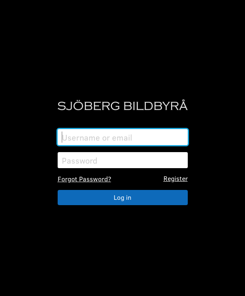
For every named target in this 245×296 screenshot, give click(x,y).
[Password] (123, 160)
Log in (122, 197)
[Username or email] (123, 137)
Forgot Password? (84, 178)
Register (175, 178)
